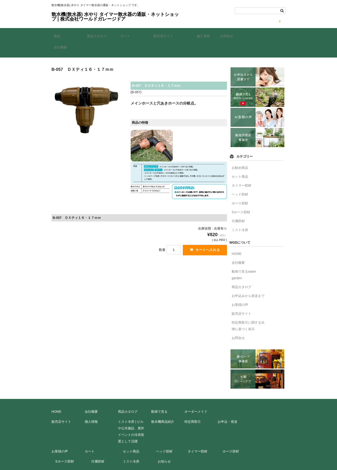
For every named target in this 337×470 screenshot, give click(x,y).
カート (127, 36)
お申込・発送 (227, 405)
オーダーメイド (195, 395)
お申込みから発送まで (248, 279)
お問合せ (228, 36)
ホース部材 (240, 186)
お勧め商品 (240, 151)
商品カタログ (99, 36)
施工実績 (201, 36)
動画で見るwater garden (244, 258)
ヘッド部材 (240, 177)
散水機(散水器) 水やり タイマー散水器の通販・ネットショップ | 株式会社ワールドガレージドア (115, 17)
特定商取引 (192, 405)
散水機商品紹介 (162, 405)
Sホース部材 (241, 195)
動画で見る (159, 395)
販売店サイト (166, 36)
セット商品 (240, 160)
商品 (59, 36)
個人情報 (91, 405)
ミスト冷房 (240, 213)
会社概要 (262, 36)
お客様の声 (240, 288)
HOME (237, 237)
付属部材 (238, 204)
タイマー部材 (241, 168)
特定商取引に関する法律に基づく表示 (248, 309)
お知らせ (164, 444)
